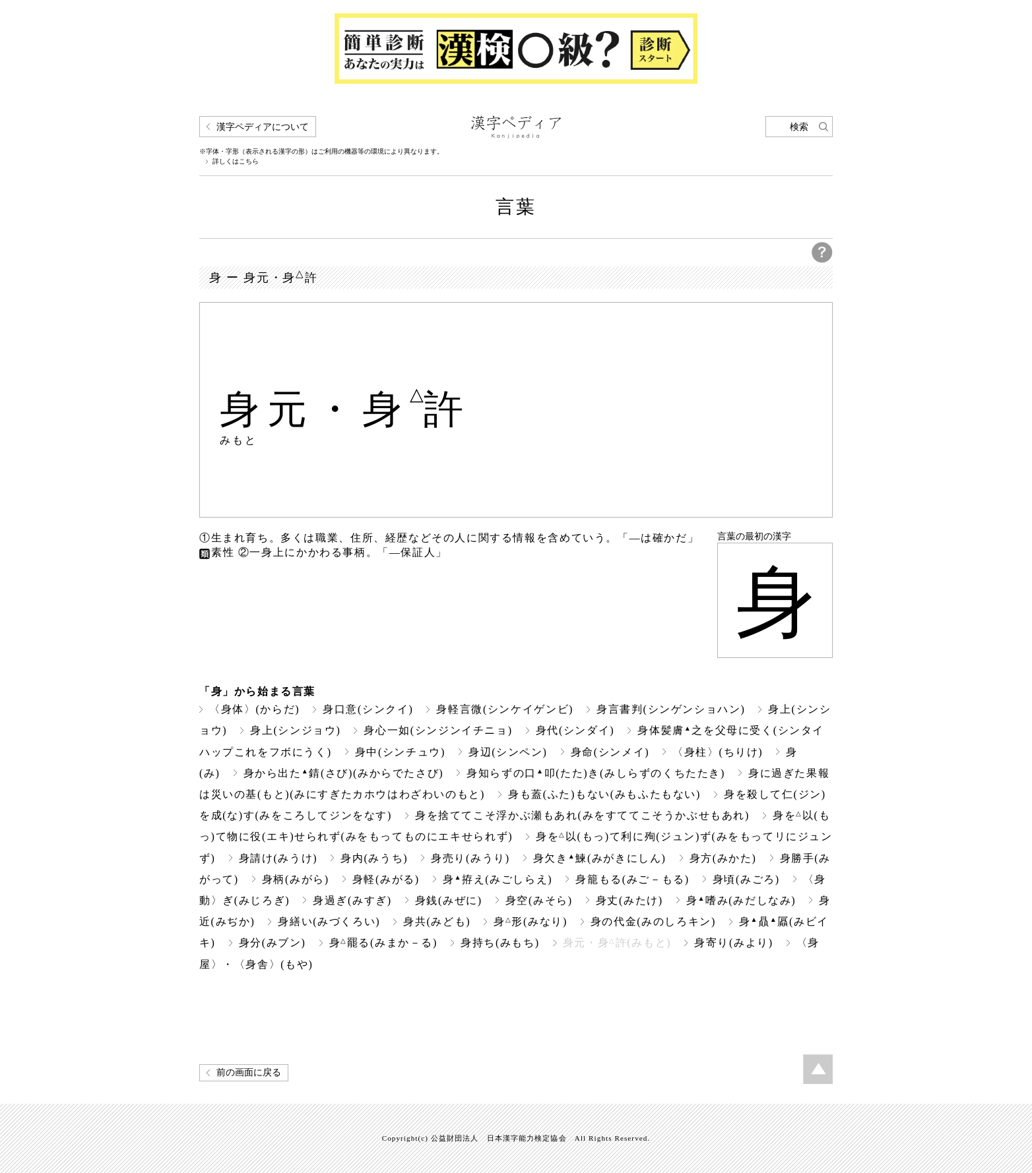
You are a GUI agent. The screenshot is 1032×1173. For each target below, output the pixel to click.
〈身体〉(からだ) (254, 709)
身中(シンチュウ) (400, 752)
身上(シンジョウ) (295, 730)
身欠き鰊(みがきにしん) (599, 858)
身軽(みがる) (386, 879)
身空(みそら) (539, 900)
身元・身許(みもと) (617, 942)
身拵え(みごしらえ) (497, 879)
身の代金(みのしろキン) (653, 921)
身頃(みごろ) (746, 879)
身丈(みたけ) (629, 900)
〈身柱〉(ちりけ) (717, 752)
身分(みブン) (272, 942)
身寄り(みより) (733, 942)
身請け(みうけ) (278, 858)
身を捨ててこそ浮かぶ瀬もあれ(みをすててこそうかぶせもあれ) (582, 815)
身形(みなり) (530, 921)
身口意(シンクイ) (368, 709)
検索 (799, 127)
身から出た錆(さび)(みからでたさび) (343, 773)
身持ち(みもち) (500, 942)
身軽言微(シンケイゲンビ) (504, 709)
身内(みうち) (374, 858)
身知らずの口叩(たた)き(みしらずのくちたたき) (596, 773)
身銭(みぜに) (448, 900)
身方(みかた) (723, 858)
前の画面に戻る (248, 1072)
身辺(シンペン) (508, 752)
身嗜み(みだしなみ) (741, 900)
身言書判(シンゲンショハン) (671, 709)
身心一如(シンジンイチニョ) (438, 730)
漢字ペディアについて (262, 127)
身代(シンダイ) (575, 730)
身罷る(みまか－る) (383, 942)
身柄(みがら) (295, 879)
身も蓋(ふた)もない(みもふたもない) (604, 794)
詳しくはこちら (235, 161)
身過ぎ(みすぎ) (352, 900)
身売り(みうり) (470, 858)
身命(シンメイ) (610, 752)
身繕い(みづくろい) (329, 921)
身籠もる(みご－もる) (632, 879)
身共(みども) (436, 921)
